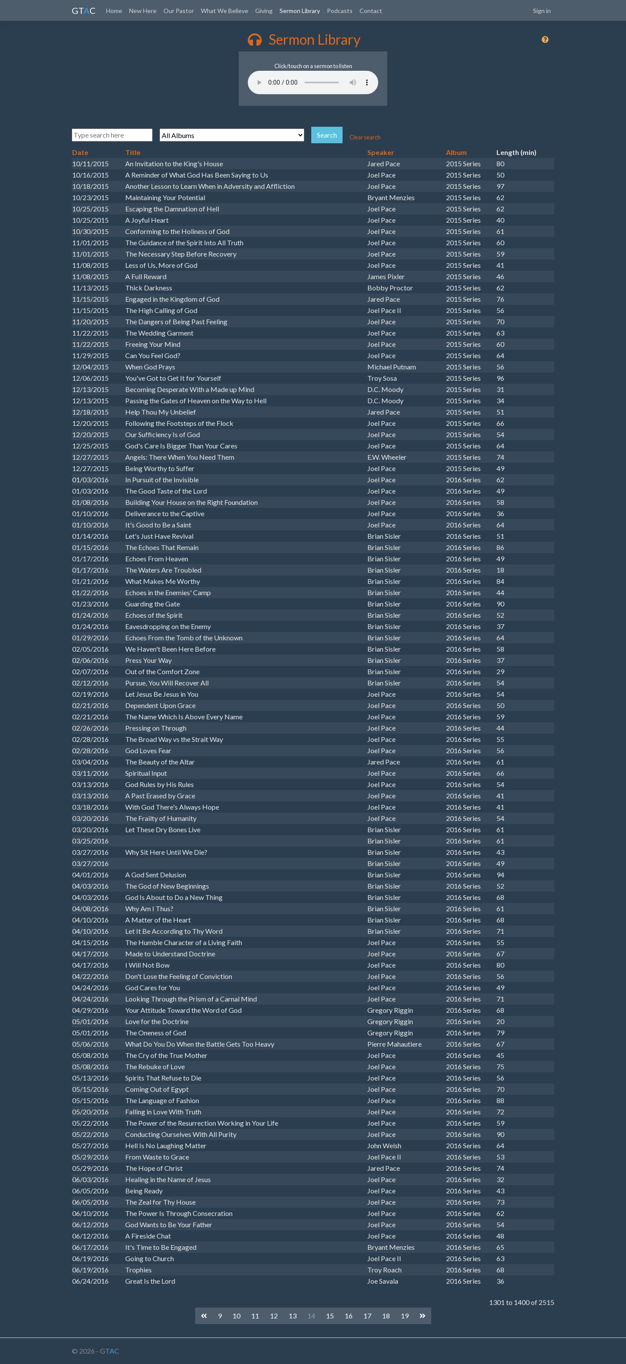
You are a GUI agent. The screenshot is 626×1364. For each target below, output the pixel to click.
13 (292, 1315)
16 (349, 1315)
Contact (371, 10)
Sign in (542, 10)
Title (132, 152)
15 (330, 1315)
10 (236, 1315)
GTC (84, 10)
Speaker (380, 152)
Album (456, 152)
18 (386, 1315)
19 (405, 1315)
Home (114, 10)
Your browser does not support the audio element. (313, 82)
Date (80, 152)
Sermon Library (300, 10)
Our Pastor (178, 10)
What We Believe (224, 10)
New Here (142, 10)
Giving (264, 10)
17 (367, 1315)
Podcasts (340, 10)
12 (274, 1315)
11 (255, 1315)
